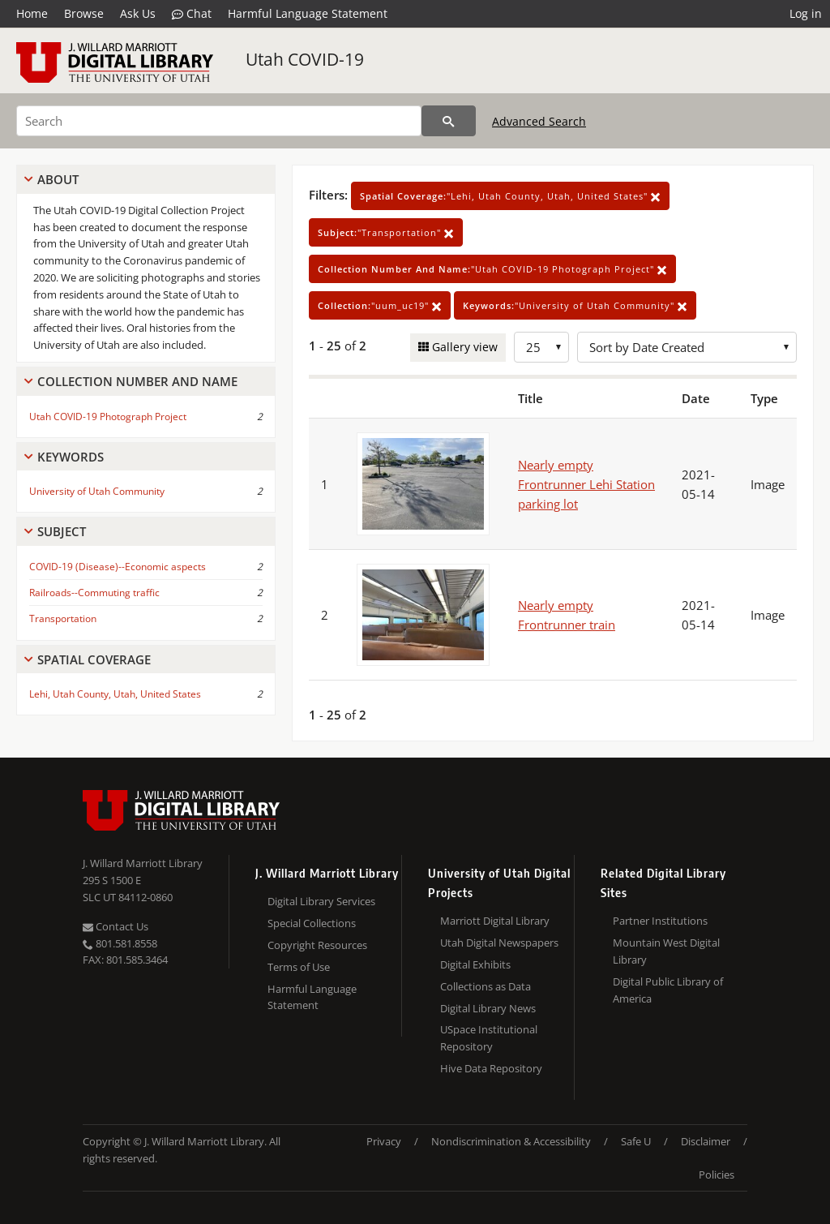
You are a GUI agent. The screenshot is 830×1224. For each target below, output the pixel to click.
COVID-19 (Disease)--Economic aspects (117, 566)
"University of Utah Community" (575, 305)
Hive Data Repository (491, 1068)
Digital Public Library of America (668, 990)
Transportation (62, 618)
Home (32, 13)
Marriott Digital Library (495, 920)
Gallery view (463, 346)
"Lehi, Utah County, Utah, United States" (510, 196)
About (58, 179)
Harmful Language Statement (307, 13)
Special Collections (311, 923)
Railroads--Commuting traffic (94, 592)
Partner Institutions (660, 920)
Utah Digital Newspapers (499, 942)
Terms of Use (298, 967)
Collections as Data (485, 986)
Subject (61, 531)
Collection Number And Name (137, 381)
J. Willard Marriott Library (143, 863)
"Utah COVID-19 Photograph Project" (492, 269)
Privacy (383, 1141)
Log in (805, 13)
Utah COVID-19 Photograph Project (107, 416)
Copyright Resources (317, 945)
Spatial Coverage (94, 659)
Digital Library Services (321, 901)
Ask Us (138, 13)
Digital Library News (488, 1008)
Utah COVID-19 (305, 59)
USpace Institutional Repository (488, 1038)
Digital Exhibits (475, 964)
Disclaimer (705, 1141)
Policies (716, 1174)
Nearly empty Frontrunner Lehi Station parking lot (586, 484)
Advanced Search (539, 121)
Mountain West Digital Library (666, 951)
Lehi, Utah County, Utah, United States (115, 694)
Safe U (636, 1141)
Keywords (70, 457)
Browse (84, 13)
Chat (192, 14)
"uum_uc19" (380, 305)
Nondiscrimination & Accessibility (511, 1141)
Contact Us (115, 926)
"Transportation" (386, 232)
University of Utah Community (97, 491)
